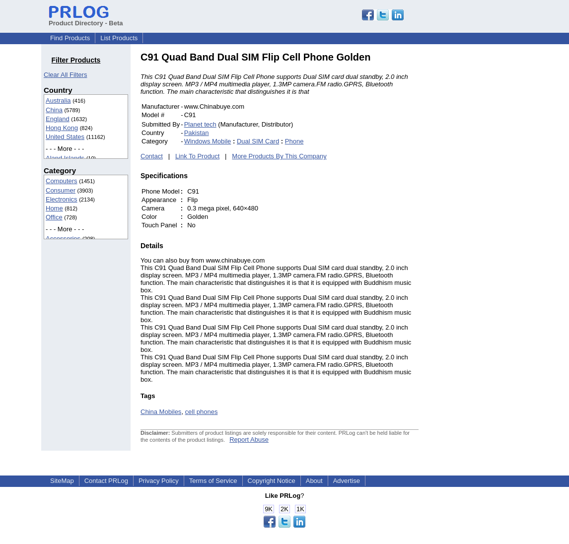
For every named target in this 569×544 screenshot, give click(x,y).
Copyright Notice (271, 480)
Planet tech (200, 124)
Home (54, 208)
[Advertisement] (485, 200)
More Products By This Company (279, 156)
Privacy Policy (159, 480)
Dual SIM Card (258, 141)
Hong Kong (62, 128)
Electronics (61, 199)
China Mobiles (161, 411)
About (314, 480)
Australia (58, 100)
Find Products (70, 38)
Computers (61, 181)
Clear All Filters (65, 74)
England (58, 119)
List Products (119, 38)
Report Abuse (249, 439)
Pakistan (196, 132)
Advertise (346, 480)
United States (65, 136)
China (54, 110)
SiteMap (62, 480)
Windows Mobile (207, 141)
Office (54, 217)
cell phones (201, 411)
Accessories (63, 238)
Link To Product (197, 156)
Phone (294, 141)
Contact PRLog (106, 480)
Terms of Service (213, 480)
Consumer (60, 190)
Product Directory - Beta (86, 19)
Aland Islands (65, 158)
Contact (152, 156)
